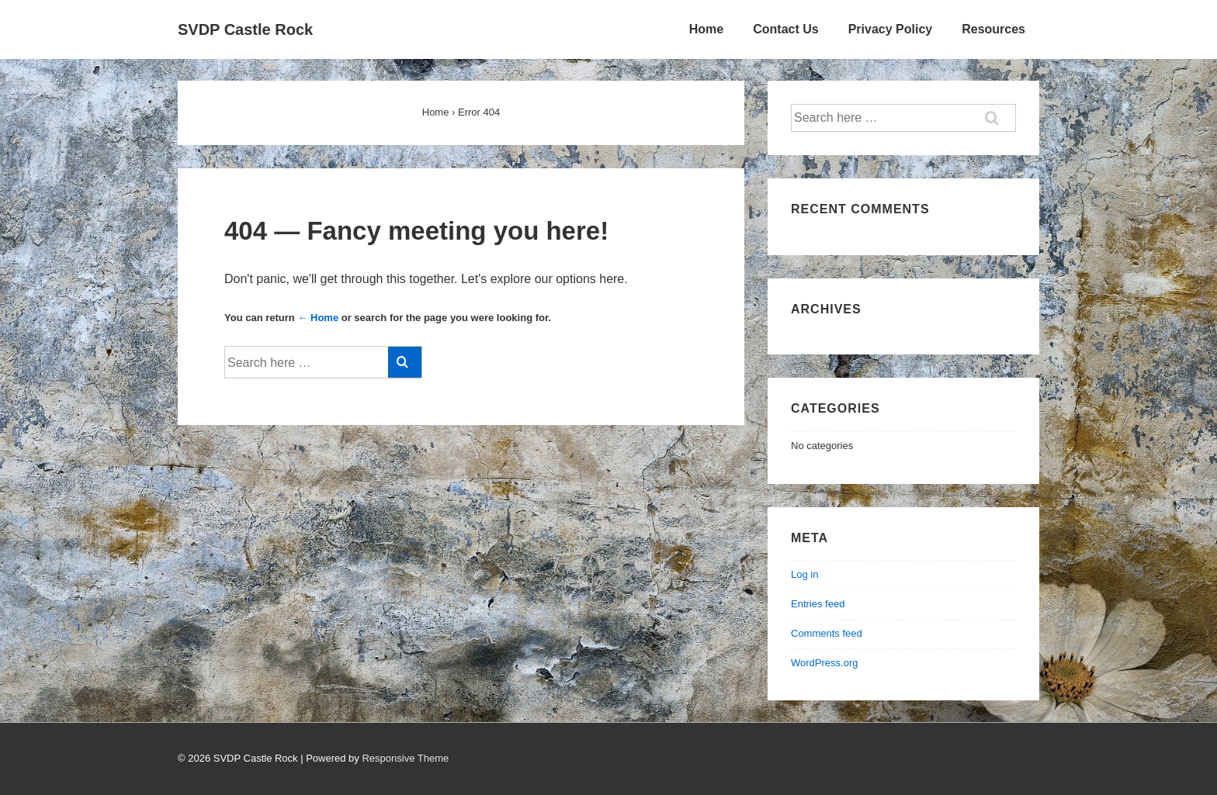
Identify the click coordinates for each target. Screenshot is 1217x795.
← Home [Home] (317, 317)
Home (706, 29)
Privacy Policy (890, 29)
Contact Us (785, 29)
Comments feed (826, 633)
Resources (993, 29)
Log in (804, 574)
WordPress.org (824, 663)
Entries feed (817, 604)
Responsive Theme (405, 758)
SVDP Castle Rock (245, 29)
